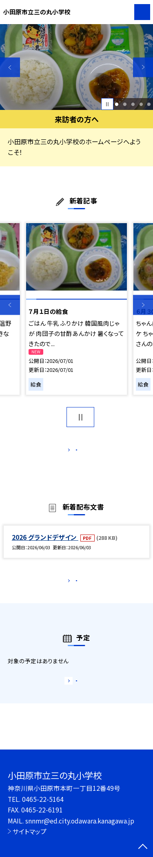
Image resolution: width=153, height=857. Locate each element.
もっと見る (72, 452)
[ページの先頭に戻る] (143, 847)
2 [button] (124, 104)
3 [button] (133, 104)
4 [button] (141, 104)
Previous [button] (10, 67)
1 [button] (117, 104)
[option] (76, 67)
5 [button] (149, 104)
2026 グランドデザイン (45, 545)
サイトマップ (30, 831)
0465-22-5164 (43, 798)
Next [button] (143, 67)
